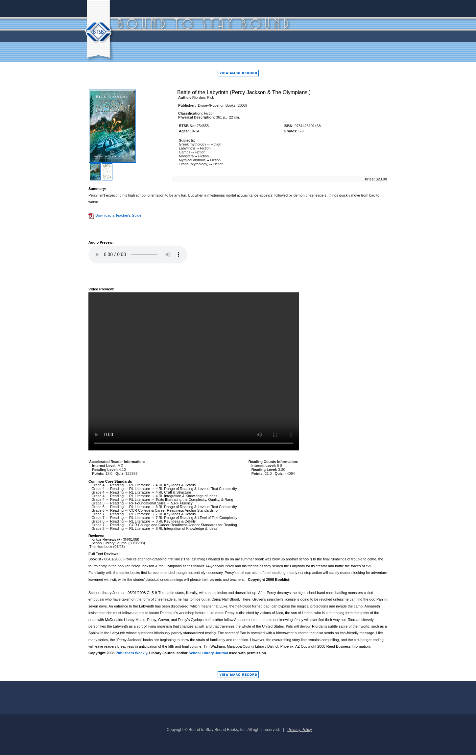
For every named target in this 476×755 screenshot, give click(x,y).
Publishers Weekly (131, 653)
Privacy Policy (299, 729)
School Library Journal (208, 653)
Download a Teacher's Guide (114, 215)
